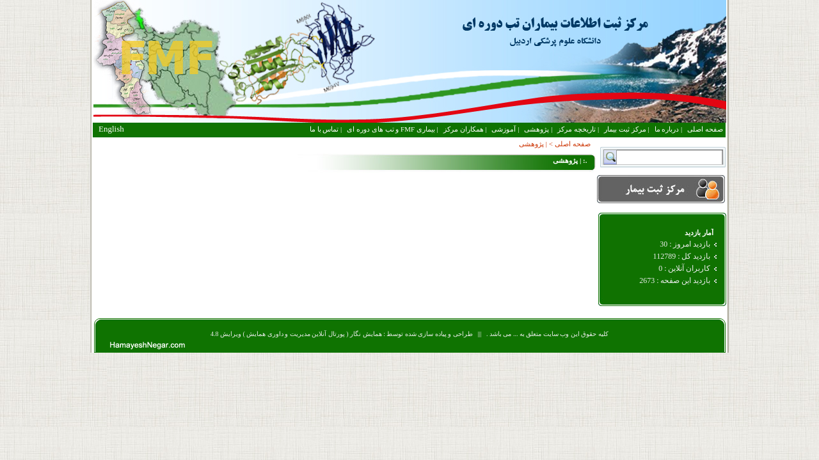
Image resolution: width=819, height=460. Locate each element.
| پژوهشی (538, 129)
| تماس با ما (326, 129)
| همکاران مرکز (465, 129)
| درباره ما (669, 129)
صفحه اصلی (705, 129)
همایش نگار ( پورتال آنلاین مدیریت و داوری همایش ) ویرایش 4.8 (296, 333)
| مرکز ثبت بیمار (626, 129)
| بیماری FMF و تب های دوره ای (392, 129)
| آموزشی (505, 129)
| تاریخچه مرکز (578, 129)
